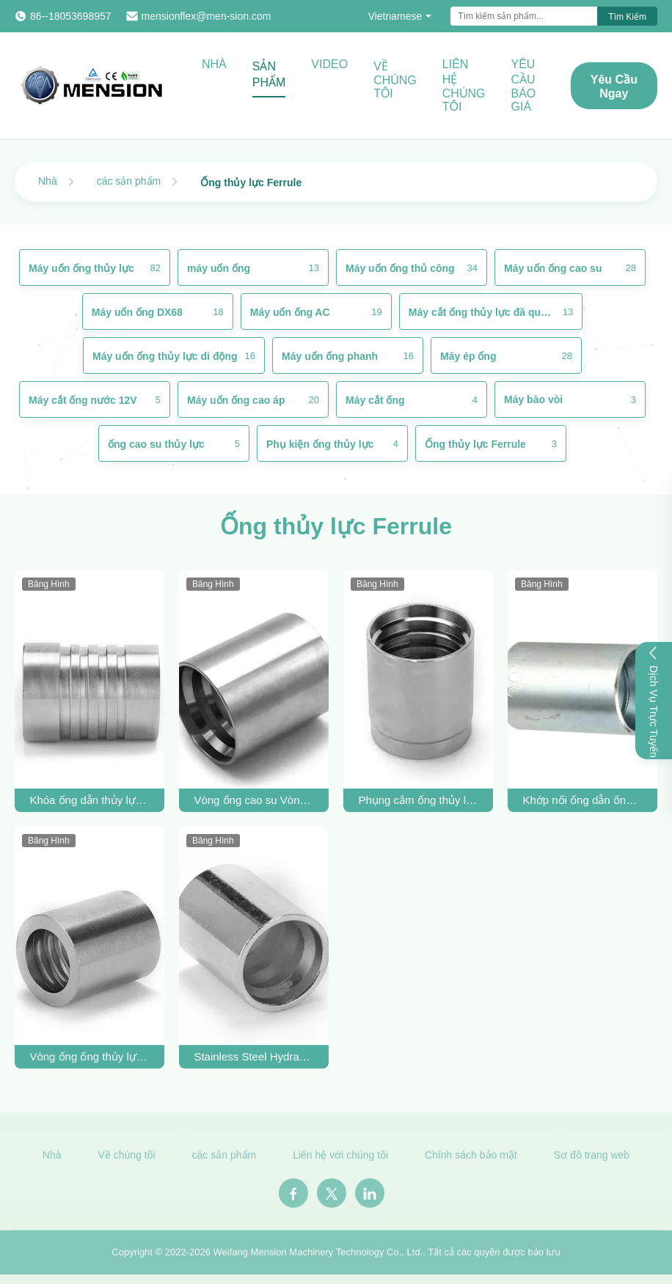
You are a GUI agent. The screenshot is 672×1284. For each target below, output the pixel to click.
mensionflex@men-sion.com (206, 16)
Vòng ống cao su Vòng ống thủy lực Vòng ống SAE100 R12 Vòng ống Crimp (253, 800)
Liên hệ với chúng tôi (340, 1159)
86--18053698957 (71, 16)
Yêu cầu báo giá (523, 85)
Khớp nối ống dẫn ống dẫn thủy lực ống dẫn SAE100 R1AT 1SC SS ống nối (582, 800)
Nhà (214, 64)
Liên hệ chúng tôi (464, 85)
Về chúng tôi (395, 80)
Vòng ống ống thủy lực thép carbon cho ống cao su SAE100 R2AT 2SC (89, 1056)
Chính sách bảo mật (471, 1159)
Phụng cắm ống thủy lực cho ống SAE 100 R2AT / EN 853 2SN (418, 800)
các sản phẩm (129, 181)
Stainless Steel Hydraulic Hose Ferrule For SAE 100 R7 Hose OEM (253, 1056)
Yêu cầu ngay (614, 86)
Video (329, 64)
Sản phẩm (269, 74)
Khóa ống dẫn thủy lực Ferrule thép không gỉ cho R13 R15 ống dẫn (89, 800)
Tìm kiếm (627, 17)
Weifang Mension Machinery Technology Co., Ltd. (318, 1255)
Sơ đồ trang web (591, 1159)
